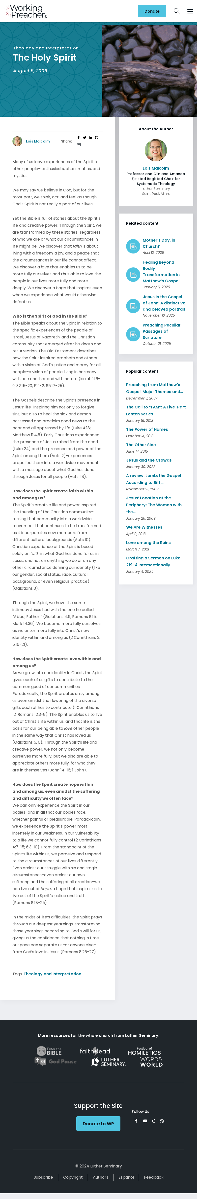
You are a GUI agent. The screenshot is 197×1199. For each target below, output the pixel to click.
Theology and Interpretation (52, 974)
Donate (152, 11)
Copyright (73, 1177)
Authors (100, 1177)
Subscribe (43, 1177)
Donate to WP (98, 1124)
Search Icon (177, 11)
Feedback (154, 1177)
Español (126, 1177)
